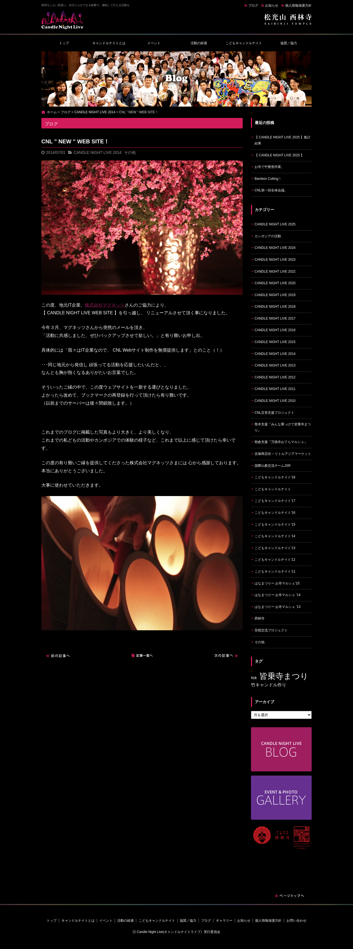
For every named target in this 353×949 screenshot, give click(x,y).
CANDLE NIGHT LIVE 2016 (275, 330)
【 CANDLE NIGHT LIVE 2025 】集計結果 (283, 140)
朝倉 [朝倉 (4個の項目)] (254, 677)
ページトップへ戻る (290, 895)
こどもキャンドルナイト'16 (275, 513)
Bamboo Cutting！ (268, 179)
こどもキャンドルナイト (244, 43)
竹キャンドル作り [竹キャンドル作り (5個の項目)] (268, 684)
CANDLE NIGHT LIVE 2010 (275, 401)
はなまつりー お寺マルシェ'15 (277, 583)
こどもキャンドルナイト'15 (275, 524)
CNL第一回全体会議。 (271, 190)
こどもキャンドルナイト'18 (275, 477)
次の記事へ (226, 655)
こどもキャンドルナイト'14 (275, 536)
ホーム (52, 112)
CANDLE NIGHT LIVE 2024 (275, 248)
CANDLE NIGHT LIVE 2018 (275, 307)
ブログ (253, 5)
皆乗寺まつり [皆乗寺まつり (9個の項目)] (284, 676)
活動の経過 (199, 43)
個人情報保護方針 (298, 5)
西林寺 (259, 618)
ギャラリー (224, 920)
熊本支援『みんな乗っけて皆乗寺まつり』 (283, 427)
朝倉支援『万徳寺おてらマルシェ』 (281, 442)
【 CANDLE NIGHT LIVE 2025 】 (279, 155)
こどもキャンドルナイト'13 (275, 548)
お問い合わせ (296, 920)
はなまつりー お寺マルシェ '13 (277, 607)
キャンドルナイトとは (108, 43)
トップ (64, 43)
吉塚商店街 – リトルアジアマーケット (283, 454)
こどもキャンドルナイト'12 (275, 560)
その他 (130, 152)
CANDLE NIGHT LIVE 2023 (275, 260)
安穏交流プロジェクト (271, 630)
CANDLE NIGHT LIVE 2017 (275, 318)
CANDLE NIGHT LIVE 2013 (275, 365)
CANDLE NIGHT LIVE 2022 (275, 271)
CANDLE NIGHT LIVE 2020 (275, 283)
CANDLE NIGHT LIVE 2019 (275, 295)
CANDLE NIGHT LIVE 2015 (275, 342)
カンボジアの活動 (268, 236)
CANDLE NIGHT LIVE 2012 (275, 377)
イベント (154, 43)
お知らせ (271, 5)
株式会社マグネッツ (105, 305)
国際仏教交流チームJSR (273, 466)
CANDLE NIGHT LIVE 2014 (94, 112)
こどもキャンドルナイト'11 (275, 571)
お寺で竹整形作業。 (269, 167)
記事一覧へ (142, 655)
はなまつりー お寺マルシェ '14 (277, 595)
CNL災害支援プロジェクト (274, 413)
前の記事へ (57, 655)
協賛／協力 (288, 43)
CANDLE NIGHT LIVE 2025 (275, 224)
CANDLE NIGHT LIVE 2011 (275, 389)
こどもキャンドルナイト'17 (275, 501)
